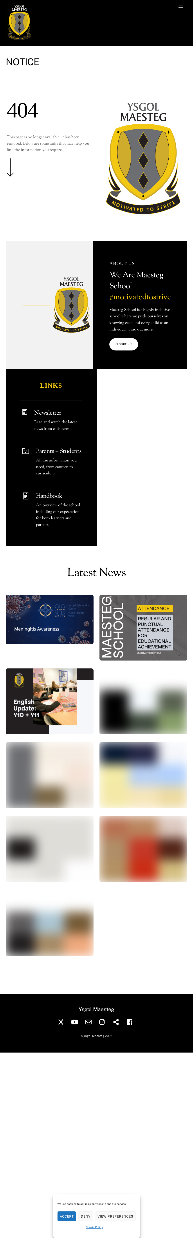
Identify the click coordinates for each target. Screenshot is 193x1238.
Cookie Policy (94, 1227)
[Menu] (181, 6)
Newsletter (47, 413)
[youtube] (75, 1022)
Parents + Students (58, 451)
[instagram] (103, 1022)
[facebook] (131, 1022)
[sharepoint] (117, 1022)
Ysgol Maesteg (94, 1036)
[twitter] (62, 1022)
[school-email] (89, 1022)
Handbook (49, 496)
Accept (67, 1216)
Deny (85, 1216)
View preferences (115, 1216)
